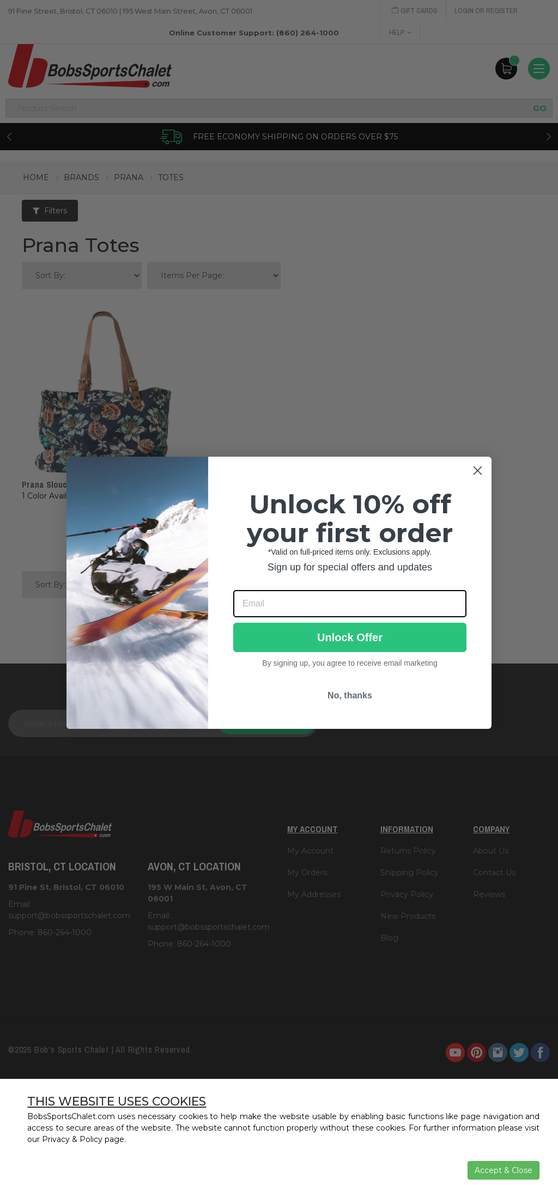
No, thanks (349, 695)
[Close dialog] (477, 470)
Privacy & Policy (72, 1139)
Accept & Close (503, 1170)
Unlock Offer (350, 637)
